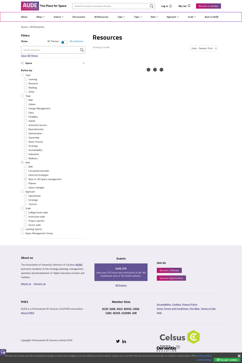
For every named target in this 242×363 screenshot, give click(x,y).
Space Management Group (37, 233)
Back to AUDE (212, 17)
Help (159, 313)
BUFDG (127, 309)
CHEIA (136, 309)
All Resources (101, 17)
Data (29, 112)
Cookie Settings (204, 359)
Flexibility (31, 117)
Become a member (208, 6)
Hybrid (29, 121)
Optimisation (33, 133)
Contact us (39, 284)
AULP (120, 309)
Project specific (34, 221)
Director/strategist (36, 175)
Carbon (29, 104)
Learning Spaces (31, 229)
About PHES (27, 313)
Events (58, 17)
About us (26, 284)
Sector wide (32, 225)
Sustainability (33, 150)
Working (30, 87)
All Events (121, 285)
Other (29, 92)
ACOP (105, 309)
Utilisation (31, 154)
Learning (30, 79)
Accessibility (164, 304)
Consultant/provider (36, 171)
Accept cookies (227, 360)
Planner (30, 183)
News (40, 17)
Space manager (34, 187)
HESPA (116, 313)
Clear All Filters (29, 55)
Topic (137, 17)
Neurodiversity (34, 129)
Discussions (79, 17)
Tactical (30, 204)
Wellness (31, 158)
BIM (28, 100)
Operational (32, 196)
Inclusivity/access (35, 125)
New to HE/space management (43, 179)
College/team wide (36, 212)
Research (31, 83)
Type (120, 17)
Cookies (176, 304)
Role (153, 17)
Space (24, 27)
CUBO (108, 313)
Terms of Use (208, 308)
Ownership (31, 137)
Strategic (31, 200)
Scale (191, 17)
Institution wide (34, 216)
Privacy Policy (189, 304)
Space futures (33, 142)
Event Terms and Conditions (172, 308)
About (24, 17)
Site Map (194, 308)
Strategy (31, 146)
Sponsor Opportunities (171, 278)
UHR (134, 313)
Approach (172, 17)
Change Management (37, 108)
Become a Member (169, 270)
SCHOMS (126, 313)
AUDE (79, 265)
